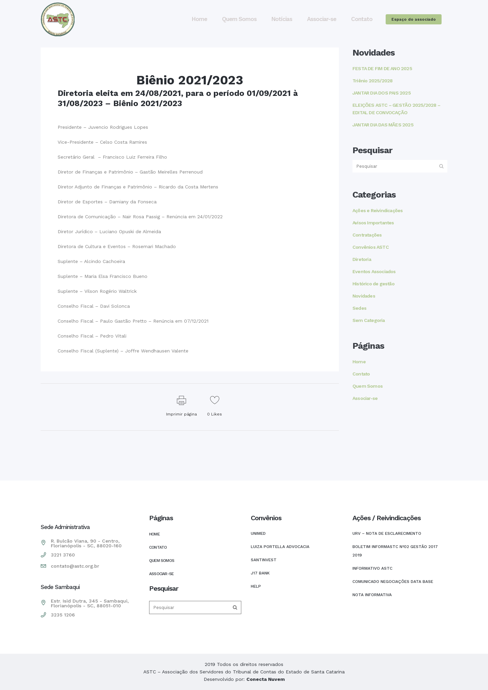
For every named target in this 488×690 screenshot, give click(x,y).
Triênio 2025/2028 (372, 80)
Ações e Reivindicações (377, 210)
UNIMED (258, 533)
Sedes (359, 308)
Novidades (363, 296)
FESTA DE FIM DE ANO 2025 (382, 68)
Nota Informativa (372, 594)
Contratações (367, 235)
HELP (256, 586)
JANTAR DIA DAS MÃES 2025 (382, 124)
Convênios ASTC (370, 247)
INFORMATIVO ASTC (372, 568)
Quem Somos (367, 386)
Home (359, 361)
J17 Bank (260, 573)
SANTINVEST (264, 559)
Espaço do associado (413, 19)
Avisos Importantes (373, 222)
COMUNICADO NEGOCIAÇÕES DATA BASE (392, 581)
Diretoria (361, 259)
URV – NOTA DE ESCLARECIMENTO (386, 533)
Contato (361, 374)
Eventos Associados (374, 271)
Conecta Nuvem (265, 679)
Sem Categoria (368, 320)
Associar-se (365, 398)
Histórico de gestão (373, 283)
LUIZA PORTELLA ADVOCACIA (280, 546)
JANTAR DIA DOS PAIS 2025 (381, 93)
